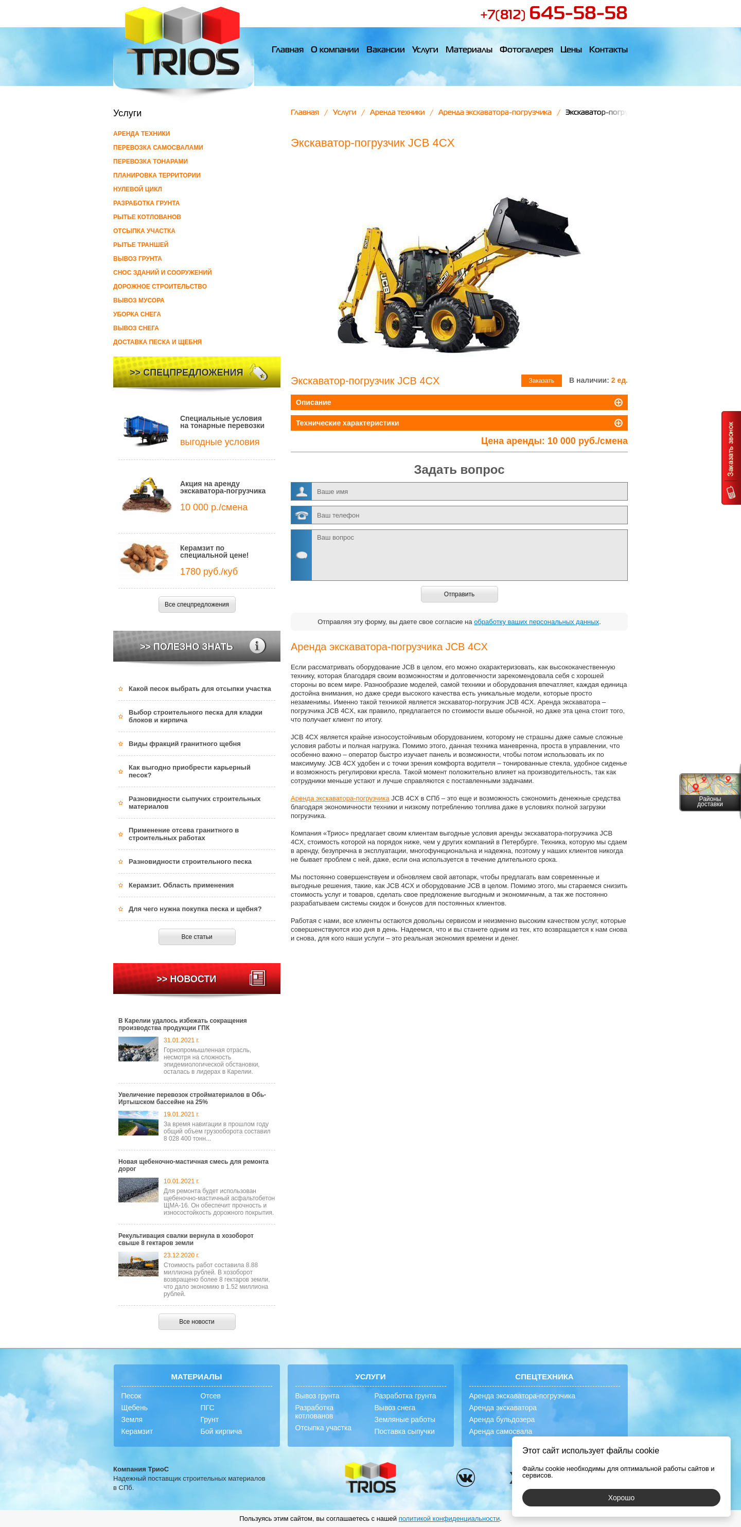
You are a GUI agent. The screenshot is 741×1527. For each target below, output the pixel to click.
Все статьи (196, 936)
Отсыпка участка (144, 231)
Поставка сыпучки (405, 1431)
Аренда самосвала (501, 1431)
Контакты (608, 50)
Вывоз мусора (139, 300)
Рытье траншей (140, 244)
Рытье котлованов (147, 217)
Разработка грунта (146, 203)
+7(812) (554, 15)
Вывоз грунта (137, 258)
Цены (571, 50)
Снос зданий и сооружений (162, 272)
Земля (132, 1419)
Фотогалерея (526, 50)
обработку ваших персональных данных (536, 622)
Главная (288, 50)
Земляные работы (405, 1419)
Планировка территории (157, 175)
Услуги (425, 50)
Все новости (196, 1321)
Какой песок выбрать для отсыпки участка (200, 689)
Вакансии (385, 50)
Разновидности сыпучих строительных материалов (195, 802)
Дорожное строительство (160, 286)
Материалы (469, 50)
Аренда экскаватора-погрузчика (495, 113)
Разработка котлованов (314, 1412)
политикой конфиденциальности (449, 1518)
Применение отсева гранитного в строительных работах (184, 834)
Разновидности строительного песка (190, 861)
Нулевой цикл (137, 189)
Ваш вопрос (459, 555)
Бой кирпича (221, 1431)
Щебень (134, 1408)
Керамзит (137, 1431)
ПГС (208, 1408)
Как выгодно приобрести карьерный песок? (190, 771)
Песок (131, 1396)
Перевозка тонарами (150, 161)
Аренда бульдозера (502, 1419)
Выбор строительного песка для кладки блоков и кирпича (195, 716)
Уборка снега (137, 314)
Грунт (210, 1419)
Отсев (211, 1396)
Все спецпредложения (197, 604)
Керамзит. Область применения (181, 885)
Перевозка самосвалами (158, 147)
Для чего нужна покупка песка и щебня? (195, 909)
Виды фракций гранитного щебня (185, 744)
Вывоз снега (136, 328)
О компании (335, 50)
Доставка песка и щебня (157, 342)
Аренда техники (141, 133)
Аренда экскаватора (503, 1408)
